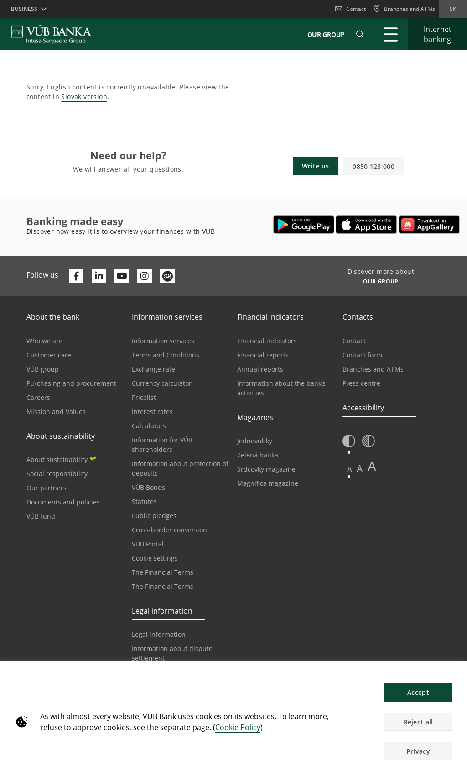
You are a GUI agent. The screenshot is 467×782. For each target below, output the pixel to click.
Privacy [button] (418, 751)
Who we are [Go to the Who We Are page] (44, 340)
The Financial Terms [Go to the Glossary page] (162, 586)
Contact (350, 9)
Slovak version (84, 96)
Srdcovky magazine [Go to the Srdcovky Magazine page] (266, 469)
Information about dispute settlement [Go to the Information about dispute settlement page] (172, 653)
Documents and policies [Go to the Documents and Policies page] (63, 502)
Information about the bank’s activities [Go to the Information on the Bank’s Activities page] (281, 388)
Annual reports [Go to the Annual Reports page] (260, 369)
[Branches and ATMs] (404, 9)
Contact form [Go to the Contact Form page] (362, 355)
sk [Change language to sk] (453, 9)
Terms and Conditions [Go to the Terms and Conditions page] (165, 355)
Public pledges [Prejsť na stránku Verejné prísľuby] (154, 515)
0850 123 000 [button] (373, 166)
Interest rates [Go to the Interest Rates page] (152, 411)
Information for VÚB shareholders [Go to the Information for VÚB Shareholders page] (162, 445)
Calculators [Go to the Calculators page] (149, 425)
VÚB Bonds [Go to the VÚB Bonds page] (148, 487)
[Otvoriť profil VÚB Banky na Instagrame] (144, 276)
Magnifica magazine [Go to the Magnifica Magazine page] (267, 483)
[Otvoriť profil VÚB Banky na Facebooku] (76, 276)
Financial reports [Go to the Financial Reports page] (263, 355)
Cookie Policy (237, 727)
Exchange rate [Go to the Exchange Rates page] (153, 369)
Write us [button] (315, 166)
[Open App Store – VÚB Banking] (366, 224)
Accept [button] (418, 692)
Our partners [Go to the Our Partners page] (46, 487)
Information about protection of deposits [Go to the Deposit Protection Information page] (180, 468)
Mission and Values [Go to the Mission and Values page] (56, 411)
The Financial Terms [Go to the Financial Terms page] (162, 572)
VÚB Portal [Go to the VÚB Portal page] (148, 544)
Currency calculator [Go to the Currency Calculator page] (162, 383)
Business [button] (24, 9)
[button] (360, 34)
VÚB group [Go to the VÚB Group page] (42, 369)
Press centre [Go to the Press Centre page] (361, 383)
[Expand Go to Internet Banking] (437, 34)
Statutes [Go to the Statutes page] (144, 501)
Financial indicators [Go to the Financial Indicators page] (267, 340)
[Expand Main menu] (391, 34)
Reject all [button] (418, 722)
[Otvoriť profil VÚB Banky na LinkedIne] (99, 276)
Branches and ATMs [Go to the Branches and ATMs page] (373, 369)
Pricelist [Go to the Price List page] (144, 397)
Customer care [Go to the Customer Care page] (48, 355)
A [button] (349, 469)
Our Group (326, 34)
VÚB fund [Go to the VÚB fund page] (40, 516)
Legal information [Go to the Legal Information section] (159, 634)
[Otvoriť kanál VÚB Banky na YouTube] (121, 276)
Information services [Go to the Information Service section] (163, 340)
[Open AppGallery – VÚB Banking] (429, 224)
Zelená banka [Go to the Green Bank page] (257, 455)
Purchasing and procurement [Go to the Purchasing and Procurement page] (71, 383)
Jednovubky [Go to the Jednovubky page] (254, 440)
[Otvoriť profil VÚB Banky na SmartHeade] (167, 276)
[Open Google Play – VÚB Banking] (304, 224)
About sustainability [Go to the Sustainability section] (61, 459)
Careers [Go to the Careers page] (38, 397)
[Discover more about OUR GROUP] (377, 283)
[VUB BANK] (51, 34)
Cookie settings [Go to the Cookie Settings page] (155, 558)
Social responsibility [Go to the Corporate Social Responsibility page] (57, 473)
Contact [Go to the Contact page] (354, 340)
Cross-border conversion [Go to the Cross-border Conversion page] (169, 529)
